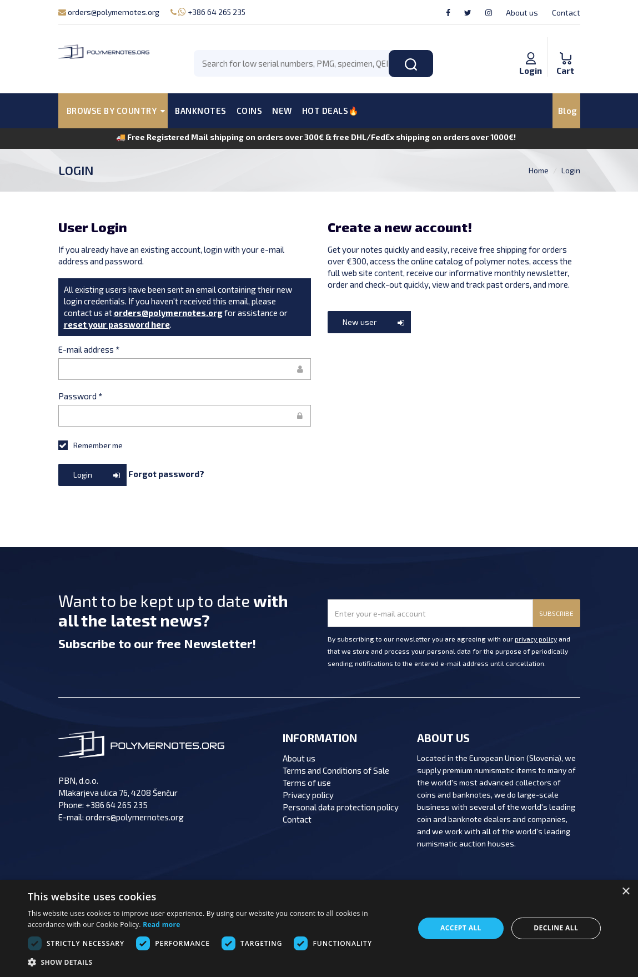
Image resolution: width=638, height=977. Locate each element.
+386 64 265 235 (207, 12)
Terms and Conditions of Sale (336, 770)
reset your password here (117, 324)
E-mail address (88, 349)
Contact (566, 12)
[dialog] (319, 928)
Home (539, 170)
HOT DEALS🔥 (330, 111)
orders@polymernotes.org (108, 12)
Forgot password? (166, 474)
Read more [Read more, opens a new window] (161, 924)
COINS (250, 111)
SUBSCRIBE (556, 613)
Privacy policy (308, 795)
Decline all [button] (556, 928)
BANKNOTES (201, 111)
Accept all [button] (460, 928)
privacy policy (536, 639)
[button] (215, 962)
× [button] (625, 892)
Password (80, 396)
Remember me (90, 445)
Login (570, 170)
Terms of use (307, 783)
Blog (567, 111)
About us (522, 12)
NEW (282, 111)
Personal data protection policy (341, 807)
